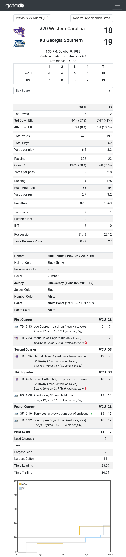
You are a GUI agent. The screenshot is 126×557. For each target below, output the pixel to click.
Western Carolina (67, 28)
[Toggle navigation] (117, 6)
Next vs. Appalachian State (91, 18)
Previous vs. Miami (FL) (32, 18)
